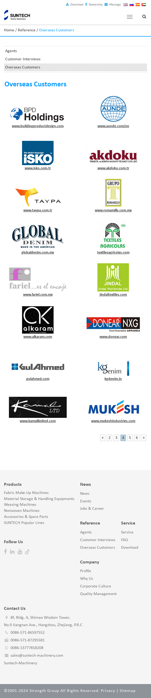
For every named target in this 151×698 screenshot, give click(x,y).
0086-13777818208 (27, 648)
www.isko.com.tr (38, 168)
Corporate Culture (95, 586)
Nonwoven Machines (21, 511)
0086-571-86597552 (28, 633)
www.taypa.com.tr (37, 210)
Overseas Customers (22, 67)
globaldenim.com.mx (38, 253)
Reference (26, 30)
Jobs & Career (92, 509)
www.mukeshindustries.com (113, 421)
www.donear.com (113, 337)
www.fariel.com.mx (38, 295)
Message (113, 4)
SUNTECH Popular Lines (24, 523)
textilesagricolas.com (113, 253)
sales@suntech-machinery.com (37, 656)
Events (85, 501)
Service (127, 532)
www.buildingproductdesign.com (38, 126)
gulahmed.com (37, 379)
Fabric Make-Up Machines (26, 493)
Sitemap (128, 691)
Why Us (86, 579)
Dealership (93, 4)
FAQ (124, 540)
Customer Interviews (22, 59)
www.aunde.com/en (113, 126)
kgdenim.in (113, 379)
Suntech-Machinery (20, 663)
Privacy (108, 691)
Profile (85, 571)
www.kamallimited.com (38, 421)
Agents (11, 51)
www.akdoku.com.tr (113, 168)
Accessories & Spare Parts (26, 517)
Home (9, 30)
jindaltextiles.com (113, 295)
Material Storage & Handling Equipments (39, 499)
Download (74, 4)
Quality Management (98, 594)
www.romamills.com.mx (113, 210)
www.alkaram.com (37, 337)
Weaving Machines (20, 505)
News (84, 494)
